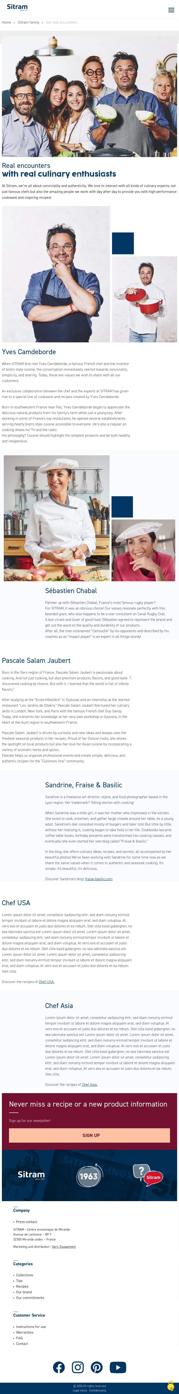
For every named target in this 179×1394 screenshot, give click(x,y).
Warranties (24, 1332)
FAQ (19, 1338)
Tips (19, 1280)
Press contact (26, 1221)
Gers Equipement (64, 1247)
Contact (22, 1343)
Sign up (91, 1135)
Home (6, 22)
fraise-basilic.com (99, 879)
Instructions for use (31, 1326)
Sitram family (28, 22)
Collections (24, 1275)
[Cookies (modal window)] (170, 1386)
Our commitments (30, 1297)
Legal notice (80, 1390)
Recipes (22, 1286)
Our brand (24, 1292)
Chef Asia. (89, 1084)
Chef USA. (46, 981)
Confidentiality (97, 1390)
